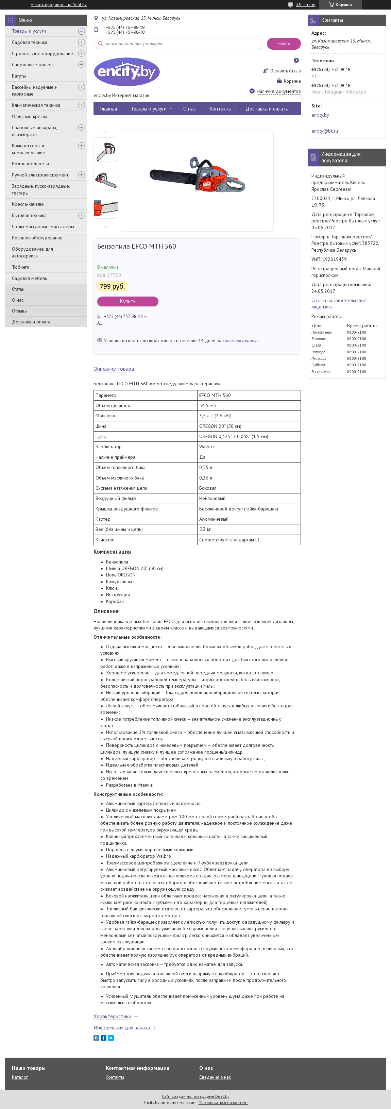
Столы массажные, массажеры (43, 226)
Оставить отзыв (285, 71)
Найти (283, 43)
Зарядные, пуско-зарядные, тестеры (41, 189)
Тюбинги (20, 267)
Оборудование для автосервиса (32, 252)
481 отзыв (306, 4)
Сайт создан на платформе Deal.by (196, 1096)
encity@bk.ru (324, 131)
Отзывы (20, 311)
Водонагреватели (30, 164)
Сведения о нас (215, 1077)
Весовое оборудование (37, 238)
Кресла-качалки (28, 204)
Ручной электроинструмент (40, 175)
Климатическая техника (36, 105)
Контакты (221, 108)
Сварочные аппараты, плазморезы (34, 130)
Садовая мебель (29, 278)
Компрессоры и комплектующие (28, 148)
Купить (128, 301)
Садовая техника (29, 42)
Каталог (20, 1077)
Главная (108, 108)
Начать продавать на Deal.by (59, 4)
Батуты (19, 76)
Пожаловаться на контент (223, 1102)
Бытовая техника (29, 215)
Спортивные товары (32, 65)
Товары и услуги (29, 31)
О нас (17, 300)
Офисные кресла (29, 116)
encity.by (320, 115)
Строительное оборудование (42, 53)
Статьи (18, 289)
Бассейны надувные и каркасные (34, 90)
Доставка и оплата (31, 322)
